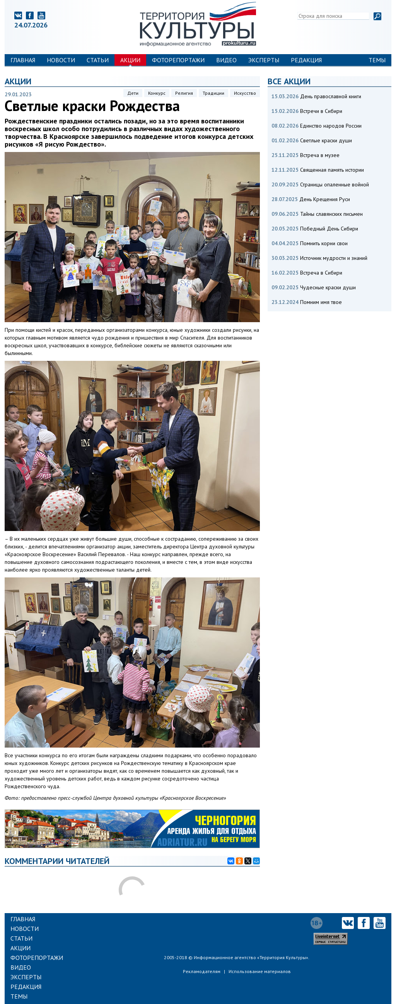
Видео (226, 60)
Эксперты (263, 60)
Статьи (98, 60)
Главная (22, 60)
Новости (61, 60)
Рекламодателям (201, 971)
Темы (377, 60)
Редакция (306, 60)
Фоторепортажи (178, 60)
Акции (130, 60)
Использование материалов (260, 971)
